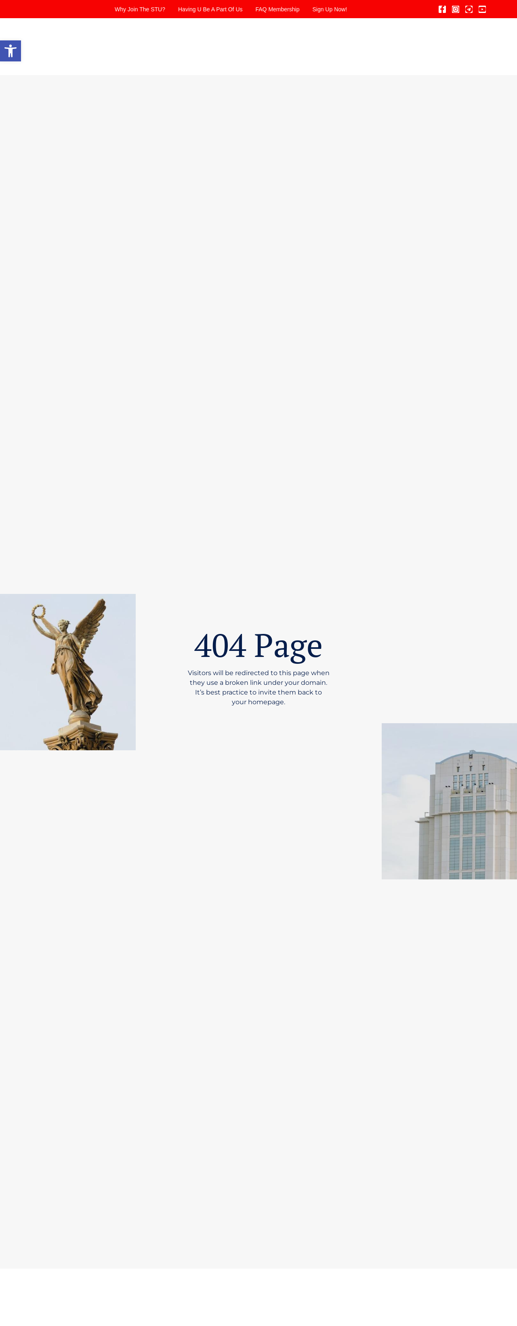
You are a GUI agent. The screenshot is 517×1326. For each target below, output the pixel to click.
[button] (10, 50)
